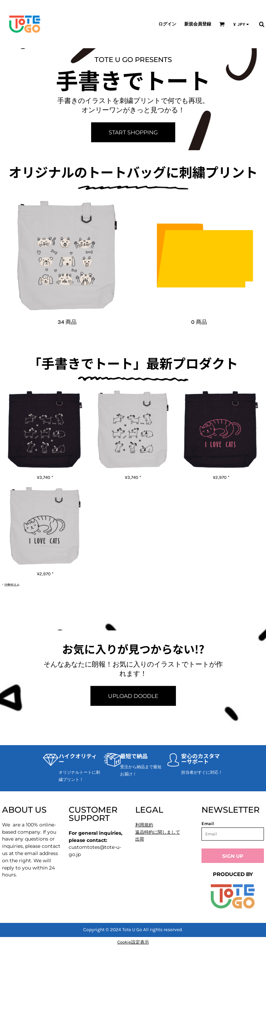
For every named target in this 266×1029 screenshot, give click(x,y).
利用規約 (144, 824)
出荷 (139, 839)
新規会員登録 (197, 24)
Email (207, 823)
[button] (222, 24)
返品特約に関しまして (157, 832)
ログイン (167, 24)
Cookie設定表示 (133, 942)
